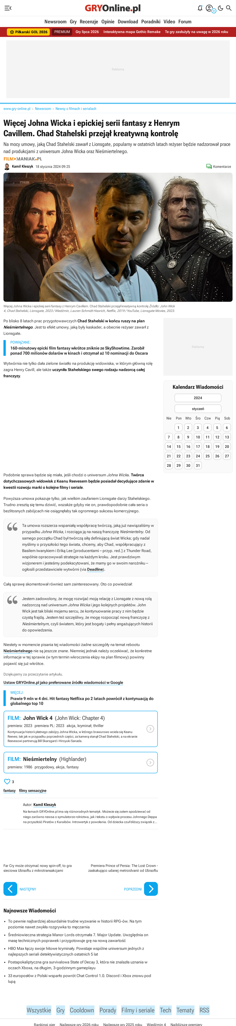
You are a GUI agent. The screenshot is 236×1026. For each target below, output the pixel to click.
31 (198, 465)
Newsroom (55, 21)
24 (198, 456)
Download (128, 21)
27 (227, 456)
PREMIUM (62, 32)
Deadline (95, 569)
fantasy (9, 790)
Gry (73, 21)
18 (208, 446)
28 (169, 465)
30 (188, 465)
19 (217, 446)
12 (217, 437)
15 (179, 446)
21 (169, 456)
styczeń (198, 409)
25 (208, 456)
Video (169, 21)
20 (227, 446)
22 (179, 456)
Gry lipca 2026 (87, 32)
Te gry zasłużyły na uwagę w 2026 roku (196, 32)
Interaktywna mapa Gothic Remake (132, 32)
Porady (107, 1010)
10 (198, 437)
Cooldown (79, 1010)
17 (198, 446)
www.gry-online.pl (16, 108)
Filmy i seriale (139, 1010)
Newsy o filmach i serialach (76, 108)
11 (208, 437)
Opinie (108, 21)
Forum (185, 21)
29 (179, 465)
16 (188, 446)
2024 (198, 398)
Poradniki (150, 21)
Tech (169, 1010)
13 (227, 437)
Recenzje (89, 21)
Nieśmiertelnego (17, 651)
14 (169, 446)
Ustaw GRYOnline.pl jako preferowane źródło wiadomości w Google (63, 682)
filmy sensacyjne (32, 790)
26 (217, 456)
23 (188, 456)
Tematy (190, 1010)
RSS (210, 1010)
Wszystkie (34, 1010)
